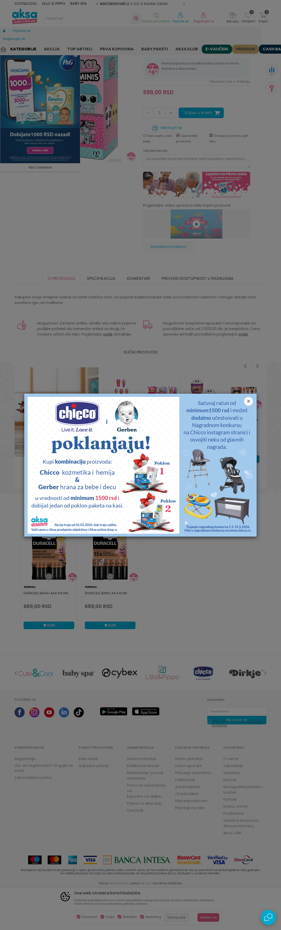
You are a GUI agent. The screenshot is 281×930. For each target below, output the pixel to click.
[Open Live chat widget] (268, 917)
